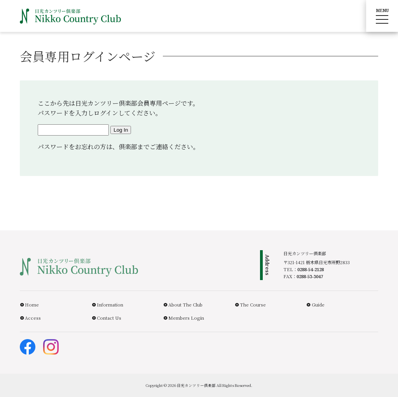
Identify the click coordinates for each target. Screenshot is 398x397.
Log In (120, 130)
